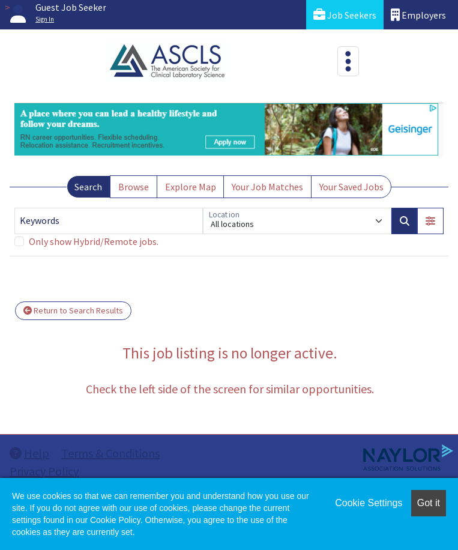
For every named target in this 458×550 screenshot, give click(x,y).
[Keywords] (108, 221)
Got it (428, 503)
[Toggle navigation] (348, 61)
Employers (418, 14)
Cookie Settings (368, 503)
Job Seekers (344, 14)
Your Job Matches (267, 187)
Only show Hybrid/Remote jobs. (93, 241)
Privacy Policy (44, 471)
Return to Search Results (73, 310)
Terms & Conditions (110, 453)
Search (88, 187)
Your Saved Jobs (351, 187)
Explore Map (190, 187)
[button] (430, 221)
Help (29, 453)
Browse (133, 187)
